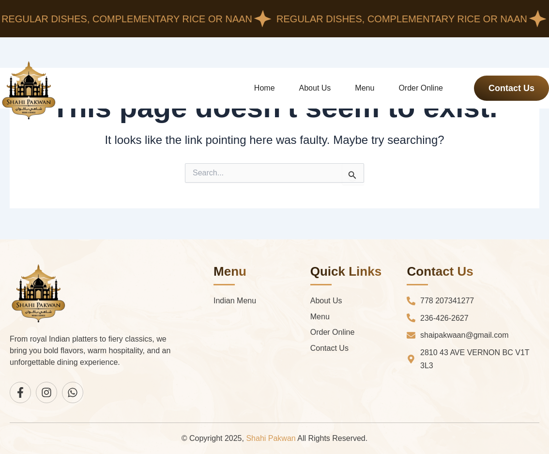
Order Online (420, 88)
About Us (315, 88)
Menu (364, 88)
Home (264, 88)
